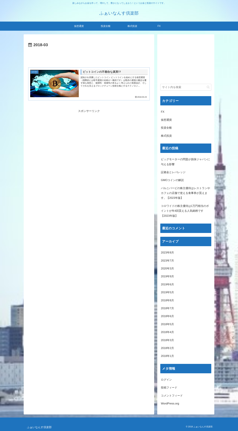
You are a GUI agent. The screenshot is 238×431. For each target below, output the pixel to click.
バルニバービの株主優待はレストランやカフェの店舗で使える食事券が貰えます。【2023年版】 (185, 193)
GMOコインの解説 (172, 180)
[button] (208, 87)
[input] (185, 87)
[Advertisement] (89, 57)
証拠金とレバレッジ (173, 172)
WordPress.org (170, 403)
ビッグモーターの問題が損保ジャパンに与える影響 (185, 162)
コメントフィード (172, 395)
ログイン (166, 379)
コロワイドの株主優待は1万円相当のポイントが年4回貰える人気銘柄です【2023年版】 (185, 210)
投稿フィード (169, 387)
